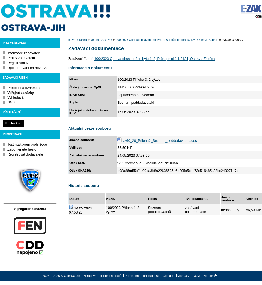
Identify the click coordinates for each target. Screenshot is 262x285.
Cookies (168, 275)
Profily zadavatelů (21, 58)
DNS (11, 102)
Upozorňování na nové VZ (27, 68)
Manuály (183, 275)
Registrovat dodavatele (25, 154)
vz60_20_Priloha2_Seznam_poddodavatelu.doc (160, 141)
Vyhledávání (16, 97)
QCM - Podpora (204, 275)
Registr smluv (18, 63)
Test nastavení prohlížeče (27, 144)
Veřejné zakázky (20, 93)
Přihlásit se (13, 123)
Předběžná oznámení (24, 88)
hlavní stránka (77, 39)
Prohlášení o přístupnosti (142, 275)
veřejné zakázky (101, 39)
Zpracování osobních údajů (102, 275)
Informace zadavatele (24, 53)
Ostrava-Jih (56, 17)
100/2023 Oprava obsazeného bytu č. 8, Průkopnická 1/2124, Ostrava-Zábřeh (167, 39)
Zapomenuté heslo (21, 149)
